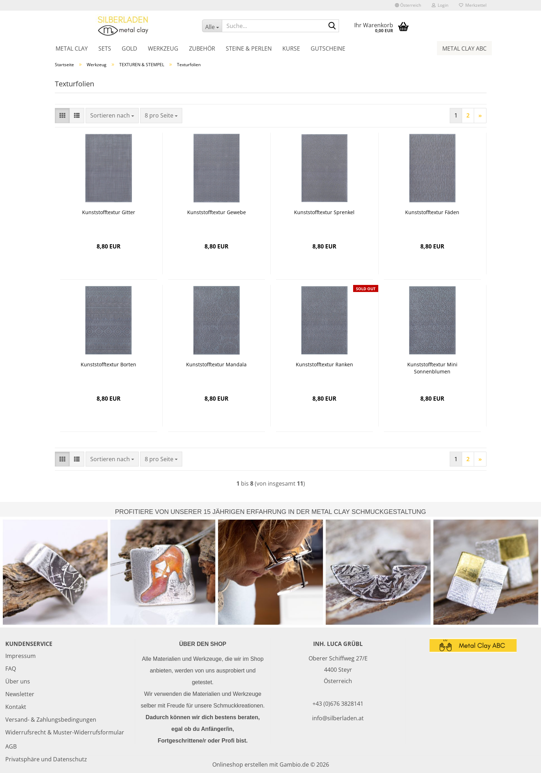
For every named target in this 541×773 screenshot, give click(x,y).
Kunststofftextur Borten (108, 364)
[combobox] (112, 115)
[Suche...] (212, 25)
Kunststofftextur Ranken (324, 364)
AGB (11, 746)
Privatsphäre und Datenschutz (46, 759)
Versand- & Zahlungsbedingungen (50, 719)
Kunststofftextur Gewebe (216, 212)
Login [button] (440, 5)
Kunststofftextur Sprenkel (324, 212)
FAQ (10, 668)
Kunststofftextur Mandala (216, 364)
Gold (129, 48)
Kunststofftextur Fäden (432, 212)
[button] (408, 5)
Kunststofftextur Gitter (108, 212)
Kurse (291, 48)
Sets (104, 48)
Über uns (17, 681)
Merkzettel (473, 5)
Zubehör (202, 48)
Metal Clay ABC (464, 48)
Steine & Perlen (249, 48)
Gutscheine (328, 48)
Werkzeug (163, 48)
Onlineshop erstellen (240, 764)
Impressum (20, 656)
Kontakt (15, 707)
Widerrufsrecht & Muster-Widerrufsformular (64, 732)
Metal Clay (72, 48)
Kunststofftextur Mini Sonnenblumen (432, 368)
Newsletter (19, 694)
